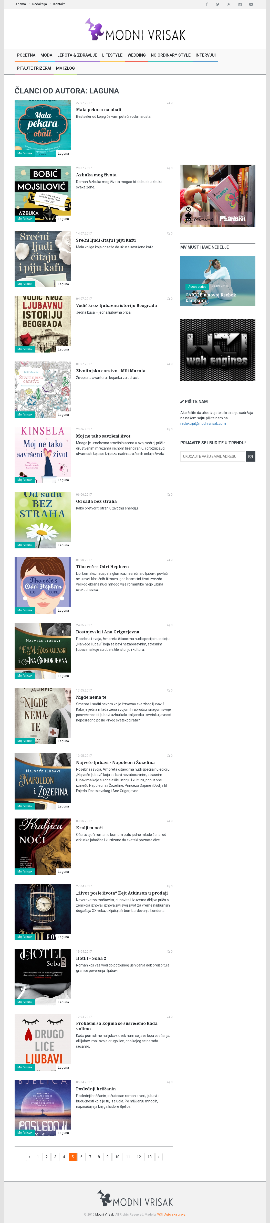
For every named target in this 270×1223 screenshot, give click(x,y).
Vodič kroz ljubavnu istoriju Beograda (116, 305)
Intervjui (206, 55)
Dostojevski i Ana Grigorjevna (107, 632)
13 (150, 1157)
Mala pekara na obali (98, 109)
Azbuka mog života (96, 175)
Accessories (197, 287)
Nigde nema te (91, 697)
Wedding (137, 55)
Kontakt (59, 4)
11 (128, 1157)
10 (117, 1157)
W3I (160, 1214)
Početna (26, 55)
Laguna (63, 153)
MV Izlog (65, 68)
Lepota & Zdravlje (77, 55)
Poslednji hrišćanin (96, 1089)
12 (139, 1157)
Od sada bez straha (96, 501)
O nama (20, 4)
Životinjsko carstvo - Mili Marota (111, 370)
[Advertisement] (218, 120)
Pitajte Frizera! (34, 68)
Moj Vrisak (24, 153)
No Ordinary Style (171, 55)
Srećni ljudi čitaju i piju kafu (106, 240)
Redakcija (39, 4)
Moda (46, 55)
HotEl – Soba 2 (91, 958)
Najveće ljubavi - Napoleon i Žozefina (115, 762)
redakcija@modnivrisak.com (203, 423)
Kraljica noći (89, 827)
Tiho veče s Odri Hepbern (102, 566)
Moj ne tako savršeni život (103, 436)
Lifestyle (112, 55)
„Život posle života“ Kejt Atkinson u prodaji (122, 893)
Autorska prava (174, 1214)
